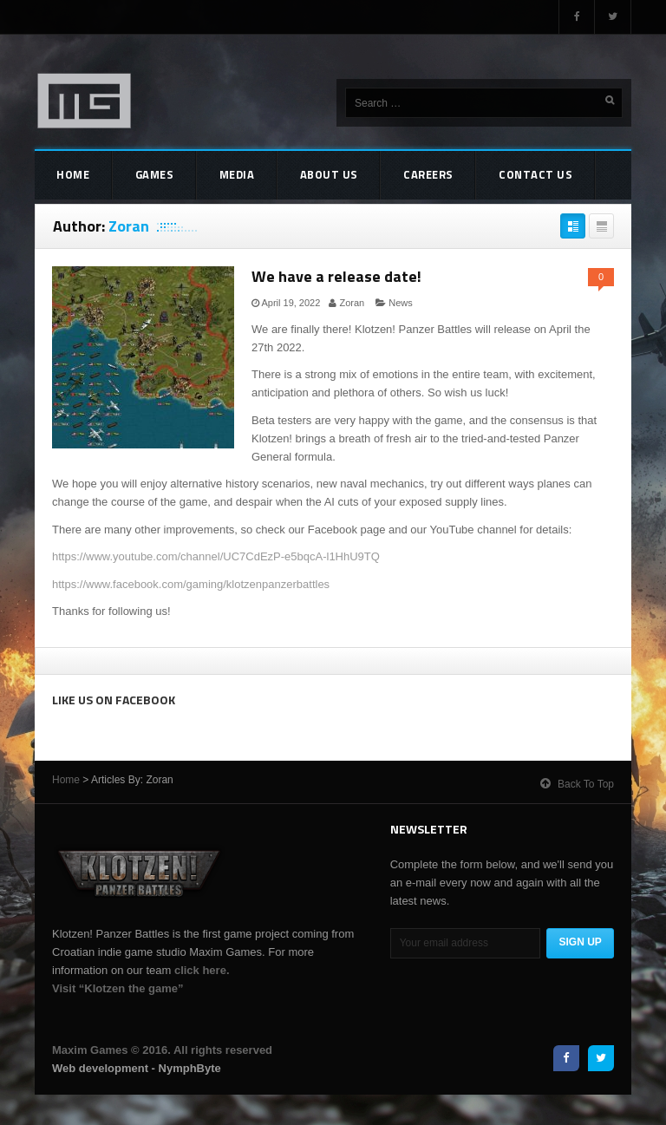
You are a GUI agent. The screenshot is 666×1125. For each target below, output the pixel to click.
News (400, 303)
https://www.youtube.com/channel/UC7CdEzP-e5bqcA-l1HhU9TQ (216, 556)
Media (214, 177)
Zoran (351, 303)
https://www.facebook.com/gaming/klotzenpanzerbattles (191, 584)
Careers (386, 177)
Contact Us (483, 177)
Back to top (577, 779)
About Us (296, 177)
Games (140, 177)
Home (68, 177)
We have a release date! (336, 276)
